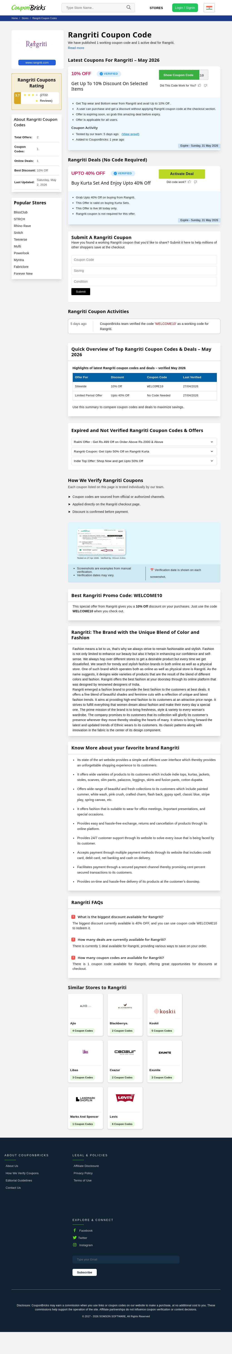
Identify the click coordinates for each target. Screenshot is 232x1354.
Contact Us (13, 1209)
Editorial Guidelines (19, 1202)
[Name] (128, 7)
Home (15, 18)
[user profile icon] (185, 7)
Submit (81, 291)
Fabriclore (21, 267)
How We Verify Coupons (22, 1195)
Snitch (18, 233)
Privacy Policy (83, 1195)
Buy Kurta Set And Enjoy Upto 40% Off (111, 183)
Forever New (23, 273)
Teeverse (20, 239)
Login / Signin (185, 8)
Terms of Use (83, 1202)
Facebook (86, 1252)
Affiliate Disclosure (86, 1187)
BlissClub (21, 212)
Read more (76, 48)
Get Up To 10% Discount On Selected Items (109, 86)
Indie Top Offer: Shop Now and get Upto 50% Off (109, 461)
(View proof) (130, 134)
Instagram (86, 1267)
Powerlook (21, 253)
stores (25, 18)
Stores (156, 8)
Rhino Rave (22, 226)
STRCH (19, 219)
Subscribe (84, 1294)
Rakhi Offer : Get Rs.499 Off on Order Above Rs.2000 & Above (119, 442)
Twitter (82, 1259)
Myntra (19, 260)
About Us (12, 1187)
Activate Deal (182, 174)
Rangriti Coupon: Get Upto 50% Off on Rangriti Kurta (112, 452)
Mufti (17, 246)
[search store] (98, 7)
